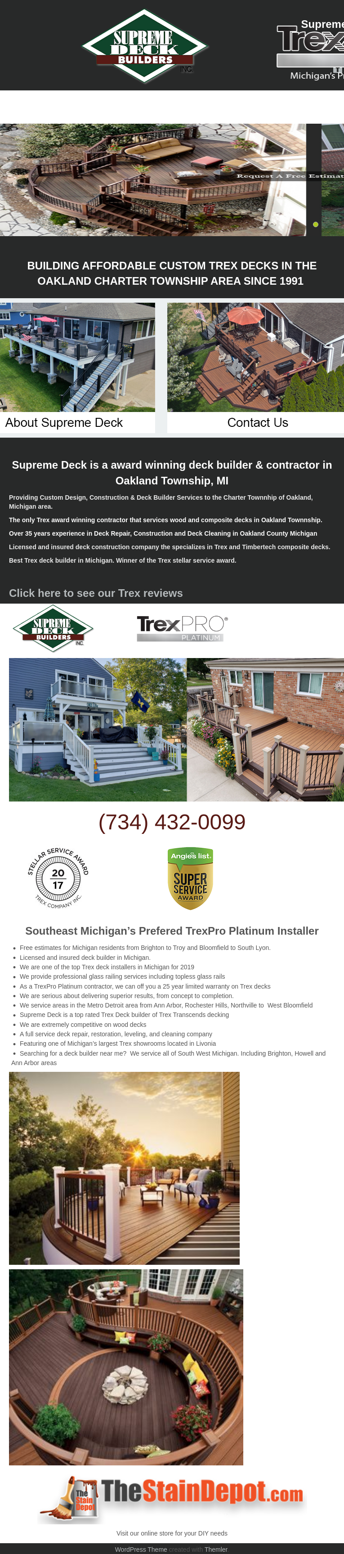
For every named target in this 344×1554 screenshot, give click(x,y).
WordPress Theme (141, 1549)
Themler (216, 1549)
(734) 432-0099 (172, 822)
